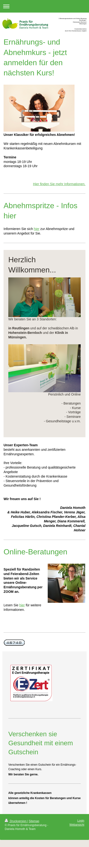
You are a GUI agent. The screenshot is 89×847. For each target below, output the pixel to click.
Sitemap (34, 821)
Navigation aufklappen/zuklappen (44, 6)
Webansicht (77, 824)
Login (80, 820)
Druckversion (16, 821)
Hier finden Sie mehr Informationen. (59, 184)
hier (36, 229)
